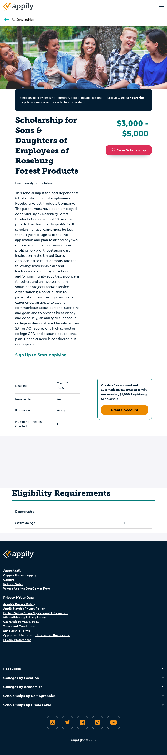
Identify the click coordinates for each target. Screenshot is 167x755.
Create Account (125, 410)
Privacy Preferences (17, 640)
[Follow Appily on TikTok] (97, 722)
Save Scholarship (129, 150)
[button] (114, 150)
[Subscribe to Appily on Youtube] (113, 722)
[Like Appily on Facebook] (82, 722)
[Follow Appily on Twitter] (67, 722)
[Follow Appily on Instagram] (52, 722)
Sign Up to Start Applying (41, 354)
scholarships (135, 98)
